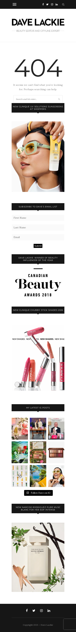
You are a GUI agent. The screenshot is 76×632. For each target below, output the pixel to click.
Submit (38, 246)
